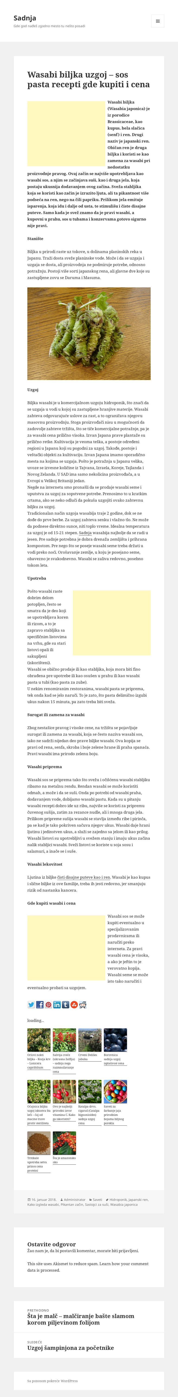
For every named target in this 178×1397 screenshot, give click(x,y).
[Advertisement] (66, 133)
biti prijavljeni (125, 1250)
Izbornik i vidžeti (158, 27)
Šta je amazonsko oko (64, 1160)
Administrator (75, 1199)
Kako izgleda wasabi (43, 1204)
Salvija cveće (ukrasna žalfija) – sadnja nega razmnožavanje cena (64, 1063)
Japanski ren (138, 1199)
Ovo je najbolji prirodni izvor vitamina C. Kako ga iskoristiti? (64, 1113)
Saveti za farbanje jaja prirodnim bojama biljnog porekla (114, 1115)
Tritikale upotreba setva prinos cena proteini (37, 1164)
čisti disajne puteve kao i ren (83, 877)
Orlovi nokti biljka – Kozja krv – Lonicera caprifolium (39, 1061)
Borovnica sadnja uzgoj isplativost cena (114, 1059)
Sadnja (25, 17)
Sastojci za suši (96, 1204)
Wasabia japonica (124, 1204)
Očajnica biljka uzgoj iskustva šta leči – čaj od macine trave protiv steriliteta (39, 1115)
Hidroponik (118, 1199)
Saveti (97, 1199)
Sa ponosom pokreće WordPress (52, 1381)
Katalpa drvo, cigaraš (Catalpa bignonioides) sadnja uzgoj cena (88, 1115)
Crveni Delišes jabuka (87, 1057)
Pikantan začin (72, 1204)
